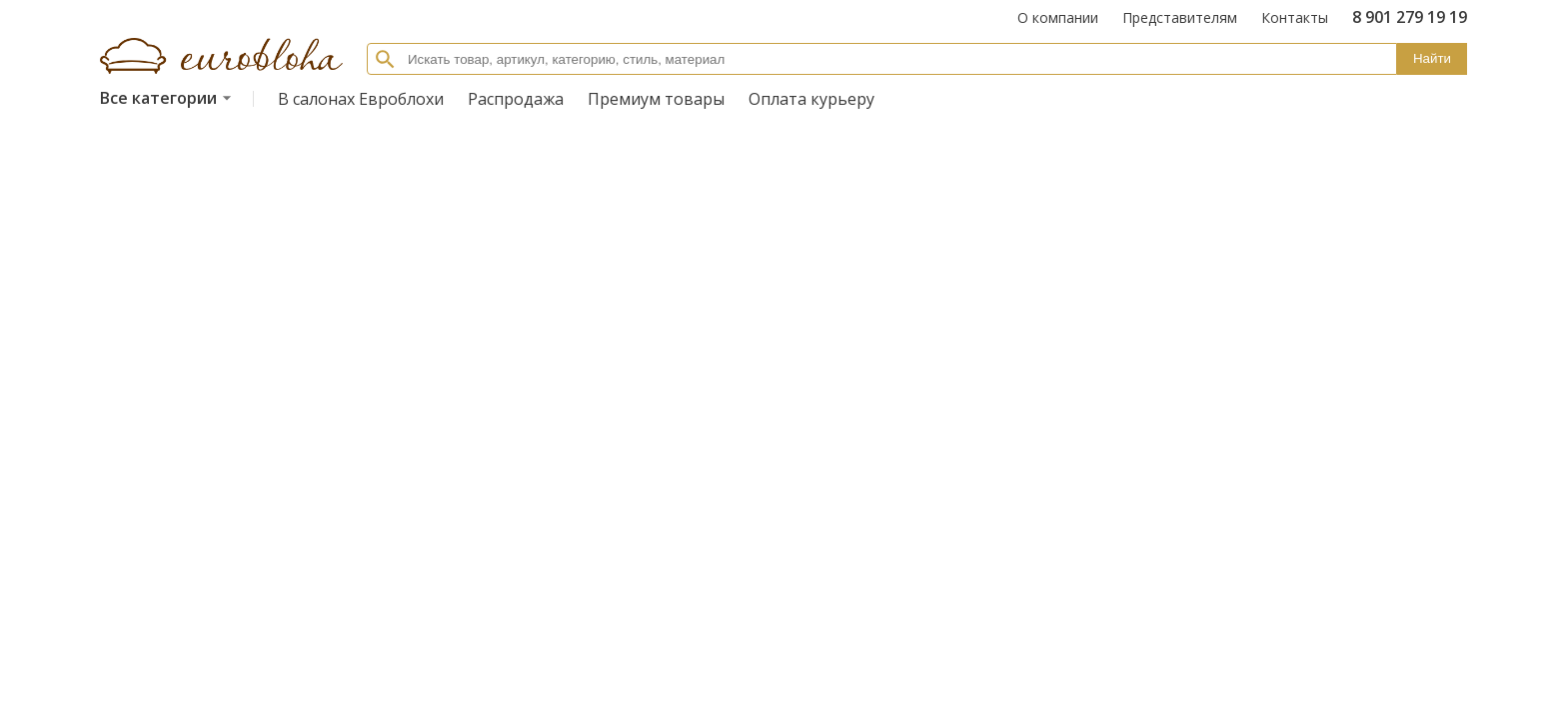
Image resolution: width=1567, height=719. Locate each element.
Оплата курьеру (811, 99)
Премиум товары (656, 99)
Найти (1432, 58)
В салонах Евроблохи (361, 99)
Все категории (168, 98)
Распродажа (516, 99)
